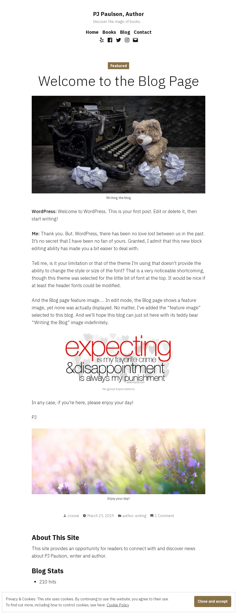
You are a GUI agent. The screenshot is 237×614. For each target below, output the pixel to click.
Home (92, 32)
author (127, 515)
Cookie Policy (118, 605)
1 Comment (164, 516)
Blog (125, 32)
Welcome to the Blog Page (118, 81)
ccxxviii (73, 515)
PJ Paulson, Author (118, 14)
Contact (143, 32)
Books (109, 32)
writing (140, 515)
